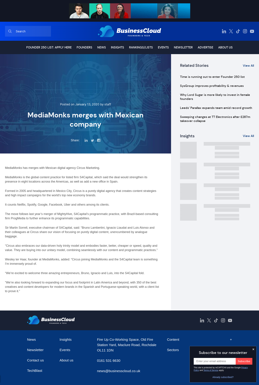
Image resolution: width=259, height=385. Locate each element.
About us (225, 47)
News (101, 47)
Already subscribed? (223, 377)
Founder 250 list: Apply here (49, 47)
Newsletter (183, 47)
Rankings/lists (141, 47)
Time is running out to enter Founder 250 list (212, 77)
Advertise (205, 47)
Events (163, 47)
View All (248, 65)
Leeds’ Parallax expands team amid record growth (216, 108)
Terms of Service (211, 370)
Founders (84, 47)
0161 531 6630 (108, 360)
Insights (117, 47)
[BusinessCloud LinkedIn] (224, 31)
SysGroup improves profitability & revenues (212, 86)
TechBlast (34, 370)
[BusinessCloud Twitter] (231, 31)
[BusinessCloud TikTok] (238, 31)
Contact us (35, 360)
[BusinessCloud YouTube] (252, 31)
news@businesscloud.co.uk (118, 371)
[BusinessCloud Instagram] (245, 31)
